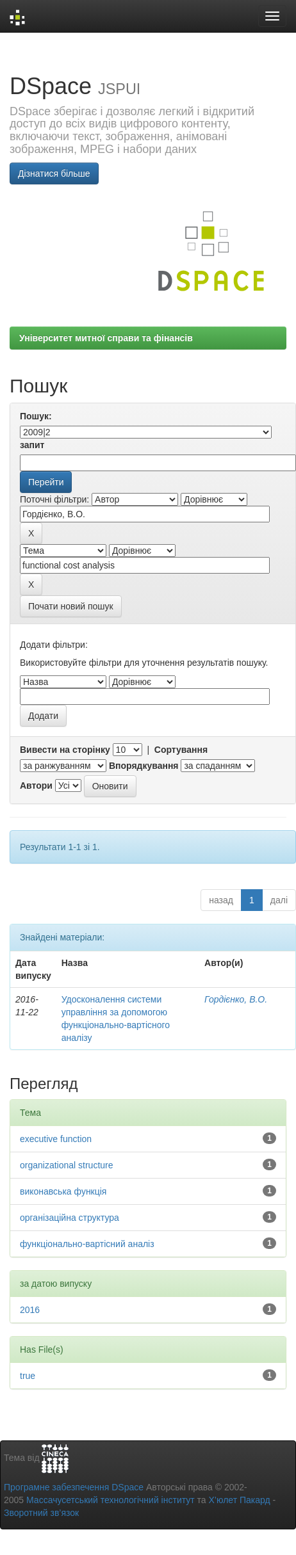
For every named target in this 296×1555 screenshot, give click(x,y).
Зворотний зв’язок (41, 1513)
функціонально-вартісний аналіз (87, 1244)
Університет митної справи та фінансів (106, 338)
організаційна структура (69, 1218)
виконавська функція (63, 1191)
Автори (36, 785)
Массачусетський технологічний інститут (110, 1500)
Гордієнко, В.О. (235, 999)
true (27, 1376)
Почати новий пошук (70, 606)
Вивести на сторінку (65, 750)
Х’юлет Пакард (239, 1500)
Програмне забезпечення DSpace (74, 1487)
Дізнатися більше (54, 173)
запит (32, 445)
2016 (30, 1310)
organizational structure (66, 1165)
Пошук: (36, 416)
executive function (56, 1139)
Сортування (181, 750)
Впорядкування (144, 766)
